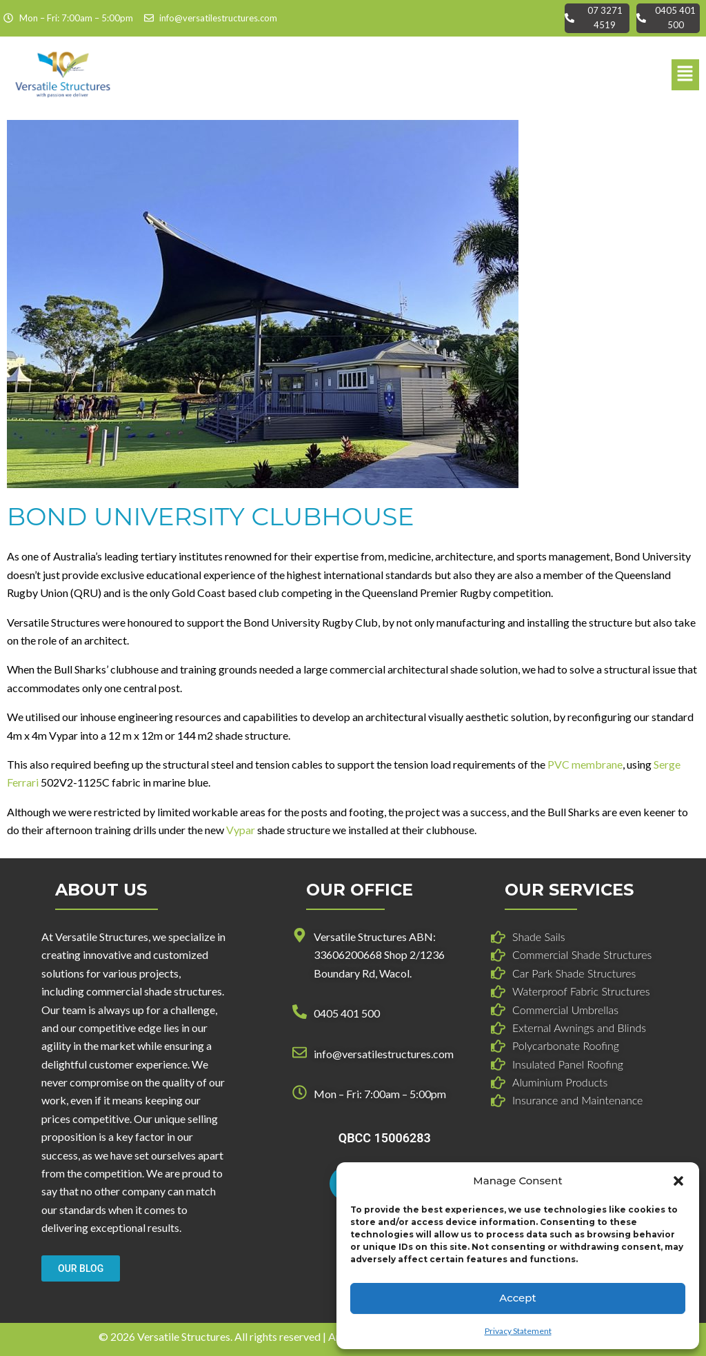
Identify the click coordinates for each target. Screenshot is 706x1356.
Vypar (240, 829)
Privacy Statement (518, 1331)
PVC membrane (585, 764)
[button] (678, 1181)
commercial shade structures (154, 991)
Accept (517, 1297)
